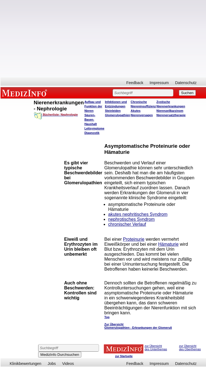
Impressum (159, 83)
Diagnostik (91, 132)
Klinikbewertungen (25, 363)
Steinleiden (113, 110)
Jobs (52, 363)
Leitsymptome (94, 128)
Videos (68, 363)
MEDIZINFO (25, 92)
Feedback (134, 83)
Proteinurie (133, 239)
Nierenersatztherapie (171, 115)
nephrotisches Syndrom (131, 219)
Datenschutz (186, 83)
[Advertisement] (103, 38)
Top (106, 317)
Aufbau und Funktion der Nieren (93, 106)
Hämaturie (168, 244)
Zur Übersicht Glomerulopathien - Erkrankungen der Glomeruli (138, 326)
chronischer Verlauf (127, 224)
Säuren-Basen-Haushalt (90, 119)
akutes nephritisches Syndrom (137, 214)
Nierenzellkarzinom (170, 110)
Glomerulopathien (117, 115)
